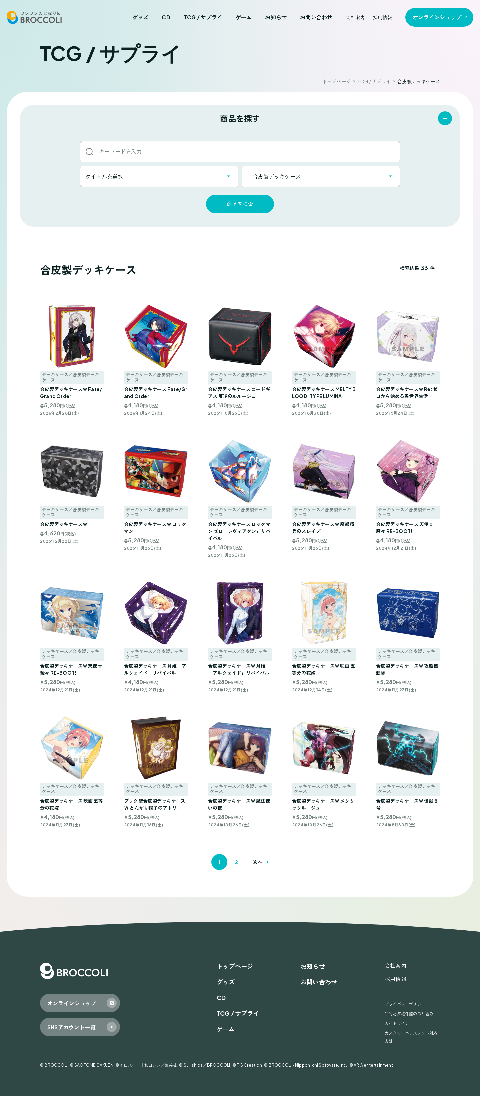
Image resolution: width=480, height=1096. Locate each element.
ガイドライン (397, 1023)
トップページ (336, 81)
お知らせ (276, 17)
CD (166, 17)
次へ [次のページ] (257, 862)
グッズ (140, 17)
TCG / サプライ (203, 17)
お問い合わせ (316, 17)
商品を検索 (240, 203)
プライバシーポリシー (405, 1004)
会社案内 (355, 17)
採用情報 (382, 17)
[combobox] (159, 176)
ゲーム (244, 17)
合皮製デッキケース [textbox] (274, 176)
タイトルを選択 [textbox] (104, 176)
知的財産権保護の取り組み (409, 1013)
